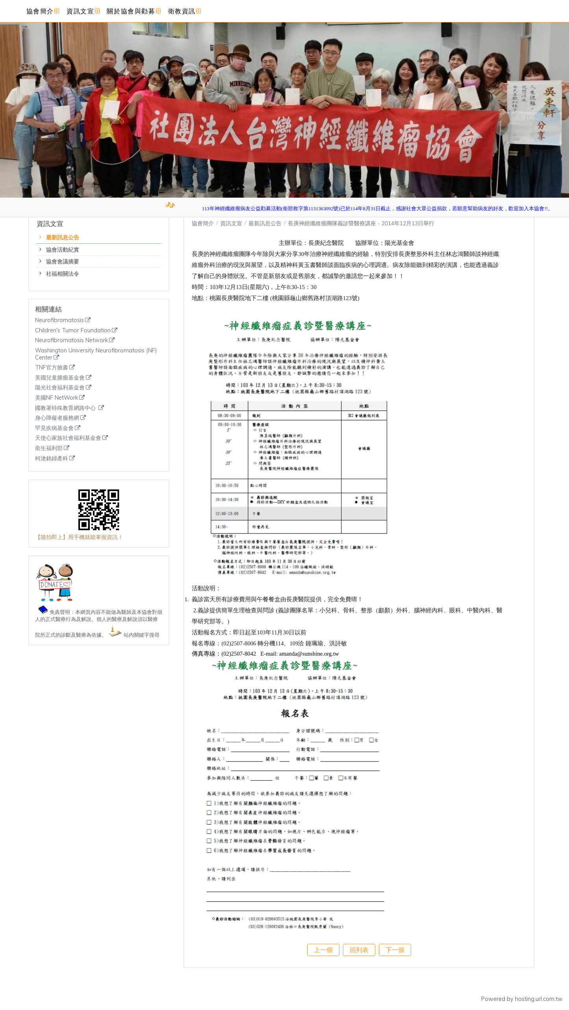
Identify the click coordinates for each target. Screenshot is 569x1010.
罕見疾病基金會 (54, 428)
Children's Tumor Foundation (73, 330)
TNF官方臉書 (51, 367)
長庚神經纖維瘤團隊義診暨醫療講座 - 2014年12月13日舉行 (361, 223)
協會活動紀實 (62, 249)
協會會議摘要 (62, 261)
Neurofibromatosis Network (71, 340)
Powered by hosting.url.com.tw (522, 999)
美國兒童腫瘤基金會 (60, 377)
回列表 (359, 950)
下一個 (395, 950)
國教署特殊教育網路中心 (66, 408)
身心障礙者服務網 (57, 418)
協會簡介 (203, 223)
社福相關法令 (62, 273)
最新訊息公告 (62, 237)
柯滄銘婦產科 (51, 458)
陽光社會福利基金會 (60, 387)
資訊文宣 (232, 223)
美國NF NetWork (56, 398)
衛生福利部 (49, 448)
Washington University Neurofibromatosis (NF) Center (96, 354)
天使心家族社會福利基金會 (68, 438)
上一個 (323, 950)
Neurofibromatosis (59, 320)
